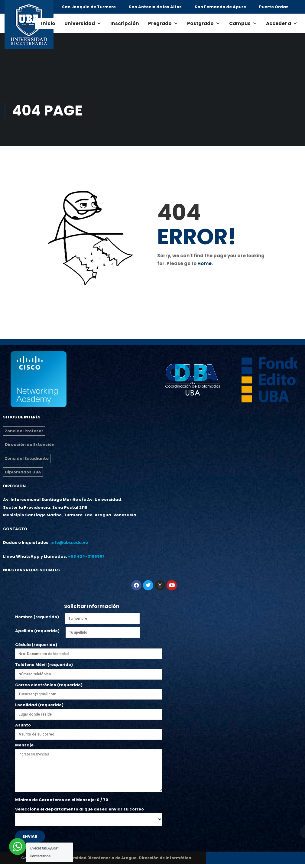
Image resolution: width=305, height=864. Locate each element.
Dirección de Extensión (29, 444)
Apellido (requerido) (37, 631)
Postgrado (203, 23)
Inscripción (124, 23)
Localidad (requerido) (88, 709)
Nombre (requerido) (37, 617)
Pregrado (163, 23)
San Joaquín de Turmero (89, 7)
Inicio (48, 23)
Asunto (88, 729)
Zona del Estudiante (27, 458)
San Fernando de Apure (220, 7)
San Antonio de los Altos (155, 7)
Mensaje (88, 768)
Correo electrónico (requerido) (88, 691)
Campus (243, 23)
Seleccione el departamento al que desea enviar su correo (88, 814)
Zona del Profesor (24, 431)
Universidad (82, 23)
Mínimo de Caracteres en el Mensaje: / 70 (61, 800)
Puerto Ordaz (273, 7)
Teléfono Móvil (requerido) (88, 669)
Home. (205, 263)
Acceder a (281, 23)
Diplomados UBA (23, 472)
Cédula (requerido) (88, 649)
